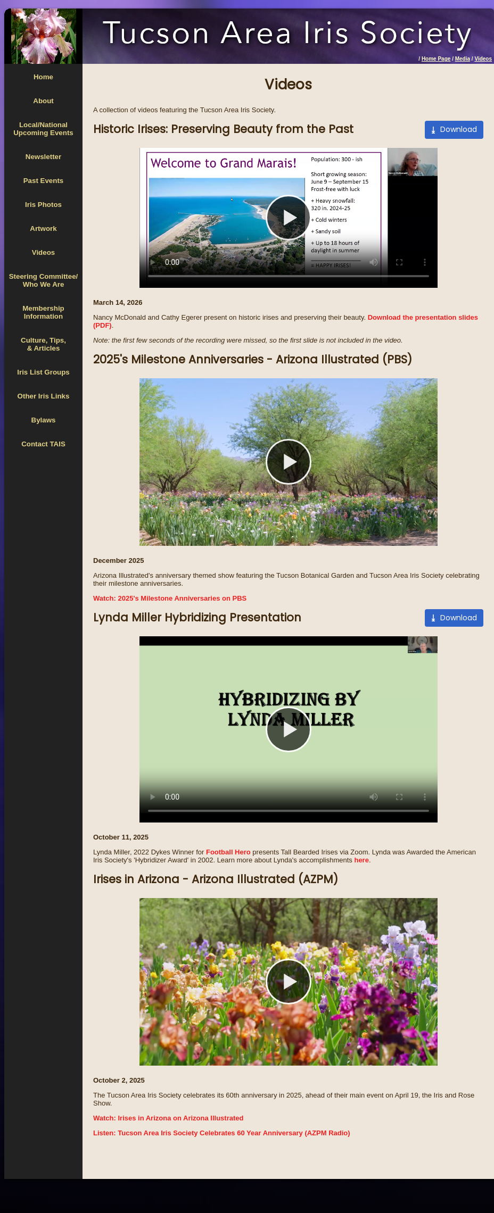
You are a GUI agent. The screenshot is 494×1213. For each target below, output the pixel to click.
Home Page (436, 59)
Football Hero (228, 852)
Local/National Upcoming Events (43, 129)
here (361, 860)
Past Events (43, 181)
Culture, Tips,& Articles (43, 344)
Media (462, 59)
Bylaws (43, 420)
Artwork (43, 228)
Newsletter (43, 157)
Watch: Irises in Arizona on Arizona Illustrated (168, 1118)
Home (43, 77)
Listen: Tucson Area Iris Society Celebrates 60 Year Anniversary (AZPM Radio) (221, 1133)
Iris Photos (43, 205)
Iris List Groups (43, 372)
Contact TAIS (43, 444)
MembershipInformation (43, 312)
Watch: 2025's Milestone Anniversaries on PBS (169, 598)
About (43, 101)
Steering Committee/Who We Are (43, 280)
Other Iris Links (44, 396)
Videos (483, 59)
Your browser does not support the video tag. (288, 218)
